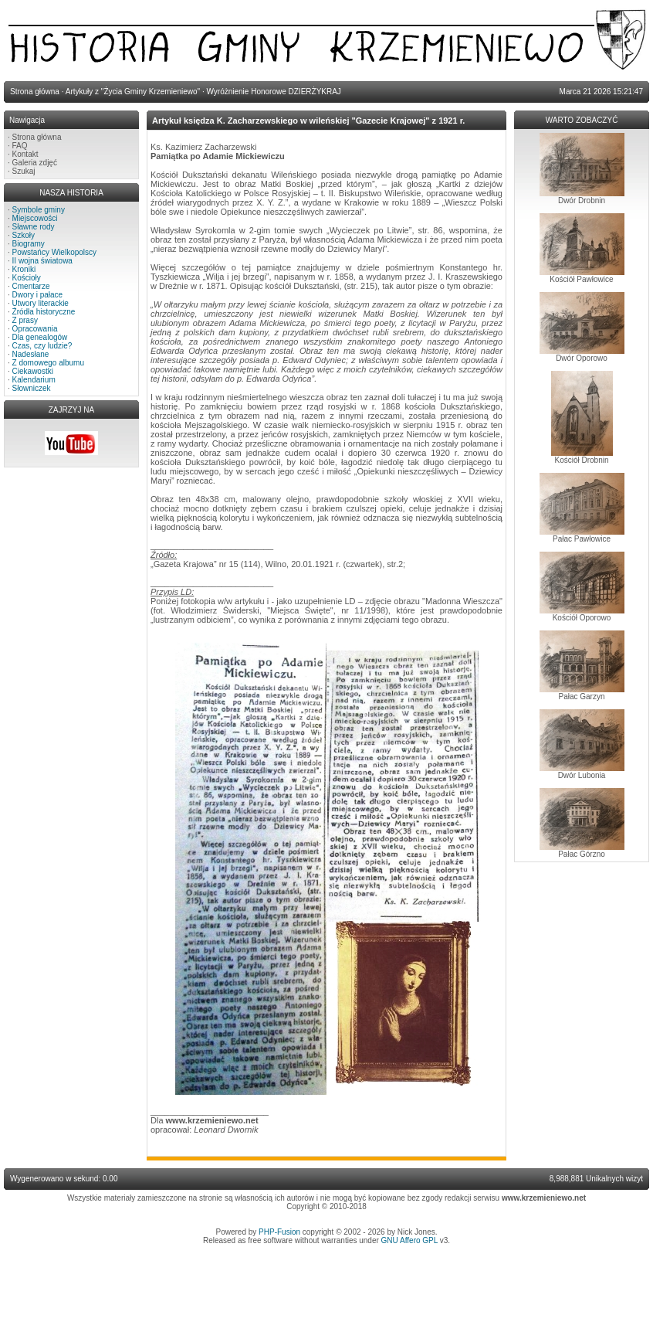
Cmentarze (31, 286)
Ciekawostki (32, 371)
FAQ (20, 145)
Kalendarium (34, 379)
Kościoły (26, 278)
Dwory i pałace (37, 295)
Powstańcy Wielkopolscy (54, 252)
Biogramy (28, 244)
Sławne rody (33, 227)
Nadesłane (30, 354)
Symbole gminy (38, 210)
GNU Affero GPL (409, 1240)
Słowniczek (31, 388)
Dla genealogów (40, 337)
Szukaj (24, 171)
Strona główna (37, 137)
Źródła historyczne (44, 312)
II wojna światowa (42, 261)
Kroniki (24, 269)
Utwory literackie (40, 303)
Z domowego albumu (48, 362)
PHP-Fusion (279, 1232)
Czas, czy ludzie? (42, 345)
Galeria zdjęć (34, 162)
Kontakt (25, 154)
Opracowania (35, 329)
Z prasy (25, 320)
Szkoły (23, 235)
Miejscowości (35, 218)
